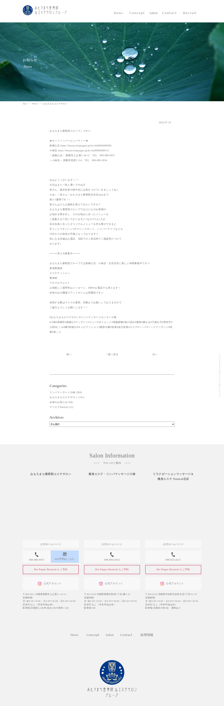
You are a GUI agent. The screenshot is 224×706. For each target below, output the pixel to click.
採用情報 (146, 635)
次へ (155, 354)
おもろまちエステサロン (64, 397)
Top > (25, 103)
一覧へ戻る (112, 354)
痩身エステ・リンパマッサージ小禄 (112, 474)
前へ (69, 354)
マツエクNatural (59, 407)
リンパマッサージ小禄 (62, 392)
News (118, 13)
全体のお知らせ (59, 402)
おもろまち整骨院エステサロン (50, 474)
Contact (169, 13)
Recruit (190, 13)
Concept (137, 13)
